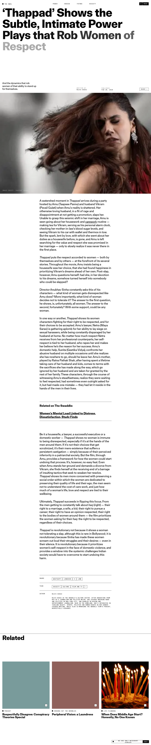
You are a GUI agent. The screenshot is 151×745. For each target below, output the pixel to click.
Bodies (67, 4)
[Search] (140, 3)
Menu (145, 4)
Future (79, 4)
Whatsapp (57, 579)
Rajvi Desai (82, 90)
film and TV (77, 587)
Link (79, 579)
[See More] (85, 586)
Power (55, 4)
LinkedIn (67, 579)
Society (92, 4)
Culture (66, 587)
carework (91, 221)
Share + (144, 90)
